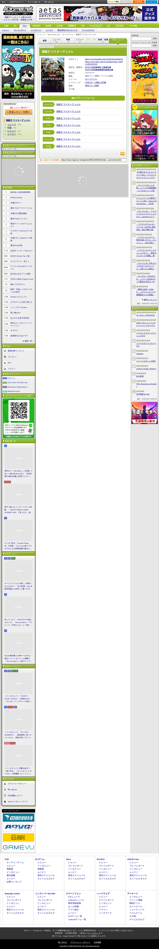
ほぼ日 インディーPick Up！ (21, 251)
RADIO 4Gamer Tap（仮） (20, 256)
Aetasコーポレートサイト (18, 801)
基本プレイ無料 (92, 85)
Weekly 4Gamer (16, 197)
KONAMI (89, 67)
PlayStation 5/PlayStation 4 (17, 387)
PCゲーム (11, 378)
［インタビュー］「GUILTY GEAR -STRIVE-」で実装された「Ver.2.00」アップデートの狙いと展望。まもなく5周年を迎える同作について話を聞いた (18, 699)
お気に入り (126, 2)
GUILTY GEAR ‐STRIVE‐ (146, 369)
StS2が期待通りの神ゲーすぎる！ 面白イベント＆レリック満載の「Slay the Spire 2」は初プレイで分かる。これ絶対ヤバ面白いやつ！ (18, 659)
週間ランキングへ (150, 300)
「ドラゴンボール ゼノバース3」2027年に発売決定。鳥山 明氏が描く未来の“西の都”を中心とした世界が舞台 (146, 227)
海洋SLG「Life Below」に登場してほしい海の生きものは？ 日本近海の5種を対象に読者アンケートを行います (18, 474)
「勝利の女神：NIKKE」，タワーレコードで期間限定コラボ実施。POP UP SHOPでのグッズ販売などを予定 (146, 292)
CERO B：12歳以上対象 (95, 82)
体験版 (10, 869)
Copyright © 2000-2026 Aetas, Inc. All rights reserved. (79, 946)
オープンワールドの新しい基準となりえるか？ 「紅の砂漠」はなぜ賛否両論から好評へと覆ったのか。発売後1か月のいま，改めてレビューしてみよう (18, 586)
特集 (9, 127)
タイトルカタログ (46, 878)
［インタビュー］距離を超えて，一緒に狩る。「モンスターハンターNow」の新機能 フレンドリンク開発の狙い (18, 771)
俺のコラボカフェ (17, 284)
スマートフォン (73, 893)
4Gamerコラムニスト (18, 297)
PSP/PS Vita (133, 859)
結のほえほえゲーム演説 (20, 274)
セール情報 (73, 906)
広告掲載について (15, 795)
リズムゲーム (135, 913)
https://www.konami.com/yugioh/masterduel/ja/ (104, 59)
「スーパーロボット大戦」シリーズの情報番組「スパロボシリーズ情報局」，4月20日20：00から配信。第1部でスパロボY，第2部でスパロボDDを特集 (146, 188)
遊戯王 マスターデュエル (68, 104)
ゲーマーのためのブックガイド (21, 267)
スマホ (60, 25)
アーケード (132, 893)
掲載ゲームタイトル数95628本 (18, 17)
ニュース (11, 124)
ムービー (49, 30)
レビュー (5, 30)
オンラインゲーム (15, 862)
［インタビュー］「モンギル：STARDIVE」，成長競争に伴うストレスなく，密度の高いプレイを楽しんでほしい (18, 735)
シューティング (136, 909)
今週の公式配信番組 (18, 213)
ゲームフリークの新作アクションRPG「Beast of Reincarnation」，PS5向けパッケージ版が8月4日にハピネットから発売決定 (146, 201)
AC (108, 25)
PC (15, 25)
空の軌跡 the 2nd (142, 394)
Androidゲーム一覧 (77, 919)
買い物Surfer (15, 313)
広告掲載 (97, 942)
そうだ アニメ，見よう (19, 261)
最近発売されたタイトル (67, 30)
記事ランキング (14, 882)
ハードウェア (96, 25)
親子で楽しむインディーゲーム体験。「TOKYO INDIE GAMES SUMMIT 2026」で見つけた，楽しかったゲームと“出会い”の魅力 (18, 510)
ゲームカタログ (88, 30)
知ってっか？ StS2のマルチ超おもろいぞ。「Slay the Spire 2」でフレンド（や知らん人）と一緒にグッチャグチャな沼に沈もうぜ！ (18, 622)
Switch (48, 25)
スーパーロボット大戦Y (146, 361)
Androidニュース (76, 900)
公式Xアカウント (16, 2)
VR (82, 25)
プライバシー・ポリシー (80, 942)
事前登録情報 (74, 903)
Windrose (139, 354)
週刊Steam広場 (16, 245)
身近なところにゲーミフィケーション (21, 324)
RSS (3, 2)
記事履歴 (138, 2)
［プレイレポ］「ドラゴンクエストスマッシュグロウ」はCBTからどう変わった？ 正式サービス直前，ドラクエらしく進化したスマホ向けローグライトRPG (146, 214)
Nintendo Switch (13, 391)
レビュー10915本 (11, 20)
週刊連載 (11, 875)
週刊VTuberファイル (18, 219)
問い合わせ (49, 2)
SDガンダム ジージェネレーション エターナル (146, 324)
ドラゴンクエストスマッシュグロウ (146, 334)
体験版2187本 (26, 20)
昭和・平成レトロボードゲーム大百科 (21, 290)
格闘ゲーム (134, 903)
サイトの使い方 (34, 2)
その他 (132, 916)
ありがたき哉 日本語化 (19, 318)
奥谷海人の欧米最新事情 (20, 192)
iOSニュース (74, 896)
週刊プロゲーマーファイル (21, 208)
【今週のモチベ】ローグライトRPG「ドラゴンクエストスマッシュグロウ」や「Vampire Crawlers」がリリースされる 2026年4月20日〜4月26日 (146, 175)
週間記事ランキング (16, 351)
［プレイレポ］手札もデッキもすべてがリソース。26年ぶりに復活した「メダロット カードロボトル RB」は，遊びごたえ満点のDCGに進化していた (146, 266)
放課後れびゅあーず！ (19, 336)
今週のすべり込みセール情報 (21, 239)
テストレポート (106, 900)
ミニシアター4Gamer (18, 307)
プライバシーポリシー (17, 783)
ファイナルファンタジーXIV (146, 344)
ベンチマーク (105, 913)
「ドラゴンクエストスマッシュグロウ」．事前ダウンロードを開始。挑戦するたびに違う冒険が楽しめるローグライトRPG (146, 253)
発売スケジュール (46, 875)
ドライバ (11, 368)
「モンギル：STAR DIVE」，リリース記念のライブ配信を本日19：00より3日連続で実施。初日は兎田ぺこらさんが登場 (146, 279)
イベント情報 (135, 900)
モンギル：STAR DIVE (145, 315)
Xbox (24, 26)
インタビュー (36, 30)
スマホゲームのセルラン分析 (21, 232)
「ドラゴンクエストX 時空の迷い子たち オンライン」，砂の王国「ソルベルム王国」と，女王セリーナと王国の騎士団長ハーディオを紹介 (146, 240)
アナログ (120, 25)
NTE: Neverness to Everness (146, 385)
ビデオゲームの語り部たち (21, 302)
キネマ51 (14, 330)
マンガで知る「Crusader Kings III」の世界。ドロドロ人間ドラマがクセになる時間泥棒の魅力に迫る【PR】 (18, 546)
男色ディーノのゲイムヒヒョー (21, 225)
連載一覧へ (29, 341)
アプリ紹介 (73, 909)
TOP (6, 25)
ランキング (151, 2)
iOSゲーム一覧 (75, 916)
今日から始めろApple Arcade (21, 279)
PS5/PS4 (36, 25)
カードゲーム (91, 79)
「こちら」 (94, 933)
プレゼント (12, 357)
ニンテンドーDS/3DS (45, 893)
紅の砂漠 (140, 376)
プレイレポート (20, 30)
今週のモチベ (15, 203)
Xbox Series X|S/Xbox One (17, 382)
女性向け (72, 25)
